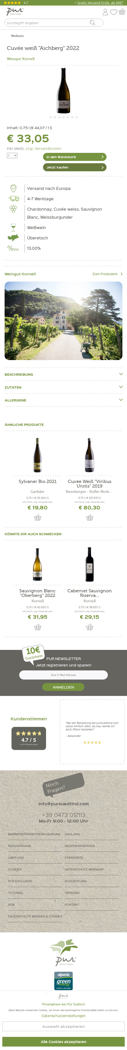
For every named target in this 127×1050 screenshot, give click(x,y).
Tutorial (15, 893)
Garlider (37, 492)
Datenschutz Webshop (84, 869)
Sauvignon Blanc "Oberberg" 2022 (37, 593)
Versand (72, 893)
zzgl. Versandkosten (43, 148)
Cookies (15, 869)
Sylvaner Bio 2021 (38, 481)
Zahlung (72, 834)
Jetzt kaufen (57, 167)
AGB (11, 904)
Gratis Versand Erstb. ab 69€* (100, 2)
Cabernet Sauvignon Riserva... (89, 593)
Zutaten (63, 387)
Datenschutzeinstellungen (64, 1015)
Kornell (38, 601)
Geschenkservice (80, 846)
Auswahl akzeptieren (63, 1026)
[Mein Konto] (105, 11)
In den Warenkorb (61, 156)
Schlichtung (76, 881)
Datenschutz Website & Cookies (35, 916)
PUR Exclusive (20, 881)
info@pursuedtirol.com (63, 803)
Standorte (74, 857)
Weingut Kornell (21, 59)
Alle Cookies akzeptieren (63, 1041)
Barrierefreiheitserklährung (34, 834)
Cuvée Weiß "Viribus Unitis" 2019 (89, 484)
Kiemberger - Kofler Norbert (89, 492)
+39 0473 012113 (63, 814)
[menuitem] (119, 24)
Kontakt (72, 904)
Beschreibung (63, 374)
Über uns (16, 857)
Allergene (63, 400)
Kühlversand (19, 846)
